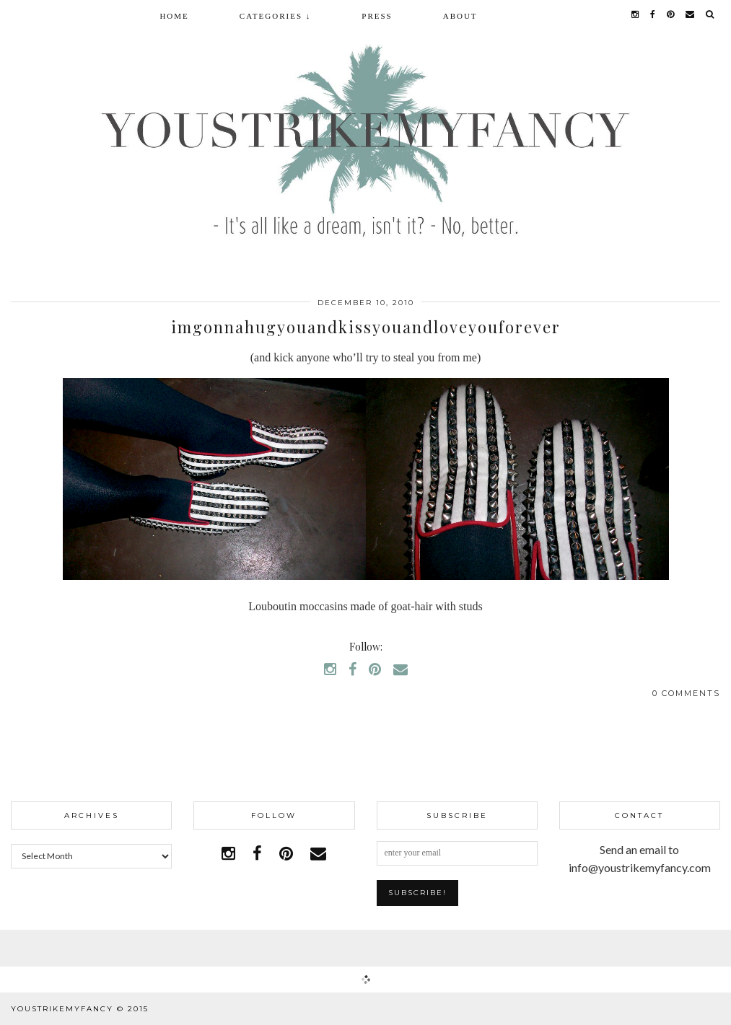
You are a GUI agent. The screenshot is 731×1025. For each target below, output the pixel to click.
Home (173, 16)
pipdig (704, 1008)
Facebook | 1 (366, 948)
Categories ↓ (275, 16)
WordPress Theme (618, 1008)
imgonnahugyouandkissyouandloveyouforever (366, 327)
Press (377, 16)
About (460, 16)
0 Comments (686, 693)
